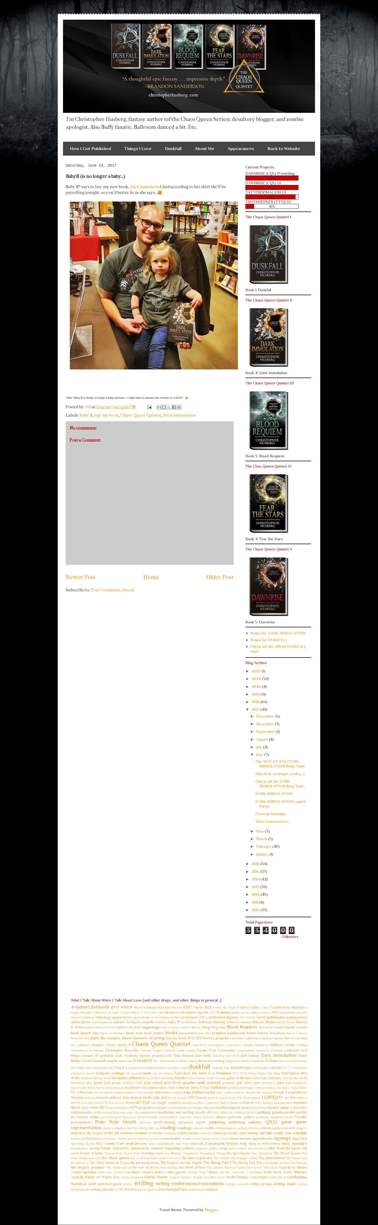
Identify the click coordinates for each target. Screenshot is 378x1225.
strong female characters (109, 1148)
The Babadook (261, 1153)
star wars (182, 1144)
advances (171, 1012)
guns (281, 1083)
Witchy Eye (110, 1177)
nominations (148, 1112)
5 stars (242, 1007)
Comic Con (206, 1050)
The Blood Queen (286, 1153)
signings (282, 1138)
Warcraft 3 (240, 1172)
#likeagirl (163, 1007)
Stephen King (236, 1144)
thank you (162, 1153)
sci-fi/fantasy (91, 1139)
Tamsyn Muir (113, 1153)
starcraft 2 (198, 1144)
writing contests (236, 1184)
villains (212, 1172)
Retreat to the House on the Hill (95, 1133)
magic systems (169, 1103)
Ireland (177, 1092)
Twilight (76, 1172)
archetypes (189, 1017)
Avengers (133, 1022)
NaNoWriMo (299, 1108)
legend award (217, 1098)
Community (226, 1050)
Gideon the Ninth (294, 1078)
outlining (264, 1112)
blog (206, 1027)
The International (271, 1158)
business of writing (149, 1038)
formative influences (129, 1077)
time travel (254, 1167)
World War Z (277, 1177)
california (251, 1038)
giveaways (78, 1083)
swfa (232, 1148)
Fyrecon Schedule (270, 814)
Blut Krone (266, 1027)
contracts (291, 1050)
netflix (97, 1112)
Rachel (132, 1128)
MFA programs (142, 1108)
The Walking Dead (119, 1167)
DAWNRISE (143, 1060)
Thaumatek (190, 1153)
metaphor (122, 1108)
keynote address (109, 1098)
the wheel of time (192, 1167)
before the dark (129, 1027)
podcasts (235, 1117)
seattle (122, 1139)
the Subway (299, 1163)
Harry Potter (105, 1088)
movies (273, 1107)
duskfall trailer (240, 1068)
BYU (191, 1038)
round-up (220, 1133)
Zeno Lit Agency (146, 1189)
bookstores (188, 1033)
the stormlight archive (274, 1163)
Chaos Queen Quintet (140, 415)
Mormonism (212, 1108)
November (265, 724)
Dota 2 (119, 1068)
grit (239, 1083)
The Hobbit (221, 1158)
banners (246, 1022)
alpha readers (260, 1012)
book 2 (280, 1027)
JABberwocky (203, 1092)
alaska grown (240, 1012)
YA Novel (126, 1189)
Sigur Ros (299, 1139)
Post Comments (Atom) (112, 589)
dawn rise (125, 1061)
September (266, 731)
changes (97, 1045)
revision (140, 1133)
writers (128, 1184)
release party (270, 1128)
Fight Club (265, 1073)
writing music (285, 1183)
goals (98, 1083)
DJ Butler (272, 1061)
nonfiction (166, 1112)
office (224, 1112)
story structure (294, 1143)
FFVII (243, 1073)
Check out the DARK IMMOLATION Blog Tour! (279, 783)
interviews (163, 1092)
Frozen (191, 1078)
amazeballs (287, 1012)
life (287, 1098)
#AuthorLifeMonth (90, 1007)
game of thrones (239, 1078)
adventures (188, 1012)
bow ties (204, 1033)
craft (118, 1056)
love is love (117, 1103)
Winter (90, 1177)
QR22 (271, 1122)
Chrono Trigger (151, 1050)
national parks (81, 1112)
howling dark (236, 1088)
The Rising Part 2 (245, 1163)
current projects (151, 1056)
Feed (211, 1073)
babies (162, 1022)
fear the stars (195, 1073)
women (175, 1177)
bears (113, 1027)
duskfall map (220, 1068)
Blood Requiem (242, 1027)
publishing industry (245, 1122)
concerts (262, 1050)
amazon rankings (82, 1017)
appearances (122, 1017)
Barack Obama (264, 1022)
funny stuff (205, 1078)
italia (187, 1092)
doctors (284, 1061)
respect (301, 1128)
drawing (130, 1068)
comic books (186, 1050)
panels (277, 1112)
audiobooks (275, 1017)
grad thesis (172, 1083)
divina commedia (252, 1061)
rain (151, 1128)
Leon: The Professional (244, 1098)
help (144, 1088)
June (260, 754)
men (112, 1108)
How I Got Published (90, 148)
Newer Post (81, 577)
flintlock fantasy (92, 1078)
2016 (255, 863)
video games (176, 1172)
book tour (134, 1033)
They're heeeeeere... (272, 821)
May (260, 831)
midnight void (164, 1108)
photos (221, 1117)
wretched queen (109, 1184)
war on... (225, 1172)
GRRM (247, 1083)
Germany (274, 1078)
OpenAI (250, 1112)
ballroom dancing (212, 1022)
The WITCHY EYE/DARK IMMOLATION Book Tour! (279, 763)
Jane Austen (225, 1092)
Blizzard (196, 1027)
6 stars (254, 1007)
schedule (299, 1133)
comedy (170, 1050)
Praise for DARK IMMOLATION (277, 633)
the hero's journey (197, 1157)
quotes (108, 1128)
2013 (255, 886)
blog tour (219, 1027)
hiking (163, 1088)
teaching (147, 1153)
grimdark (214, 1083)
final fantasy (290, 1073)
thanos (176, 1153)
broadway (277, 1033)
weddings (255, 1172)
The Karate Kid (296, 1158)
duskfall (199, 1066)
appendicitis (141, 1017)
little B (75, 1103)
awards (148, 1022)
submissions (140, 1148)
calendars (237, 1038)
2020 (256, 686)
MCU (104, 1108)
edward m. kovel (82, 1073)
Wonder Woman (192, 1177)
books (171, 1032)
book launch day (85, 1033)
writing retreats (102, 1189)
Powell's (300, 1117)
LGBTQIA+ (273, 1097)
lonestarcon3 (90, 1103)
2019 (255, 694)
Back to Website (283, 148)
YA (116, 1189)
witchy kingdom (131, 1177)
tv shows (299, 1167)
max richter (90, 1108)
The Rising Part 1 (217, 1162)
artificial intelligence (223, 1017)
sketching (78, 1144)
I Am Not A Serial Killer (291, 1088)
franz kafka (166, 1078)
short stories (240, 1138)
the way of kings (166, 1167)
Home (151, 577)
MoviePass (259, 1108)
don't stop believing (99, 1068)
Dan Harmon (184, 1056)
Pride (100, 1122)
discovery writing (211, 1061)
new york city (129, 1112)
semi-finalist (171, 1139)
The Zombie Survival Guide (226, 1167)
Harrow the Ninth (83, 1088)
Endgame (103, 1073)
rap (157, 1128)
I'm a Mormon (82, 1092)
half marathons (296, 1083)
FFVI (236, 1073)
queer (286, 1122)
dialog (193, 1061)
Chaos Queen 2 (118, 1045)
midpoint (181, 1108)
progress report (191, 1122)
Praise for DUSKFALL (269, 640)
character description (208, 1045)
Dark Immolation (145, 186)
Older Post (220, 577)
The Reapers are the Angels (181, 1163)
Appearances (241, 148)
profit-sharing (164, 1122)
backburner (189, 1022)
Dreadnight (145, 1068)
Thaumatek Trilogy (212, 1153)
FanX (178, 1073)
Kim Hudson (132, 1098)
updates (90, 1172)
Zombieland (195, 1189)
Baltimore (233, 1022)
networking (111, 1112)
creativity (131, 1056)
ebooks (276, 1068)
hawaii (119, 1088)
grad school (153, 1083)
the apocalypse (238, 1153)
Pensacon (129, 1117)
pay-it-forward (110, 1117)
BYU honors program (212, 1038)
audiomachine (296, 1017)
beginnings (151, 1027)
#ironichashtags (145, 1007)
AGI (212, 1012)
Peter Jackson (204, 1117)
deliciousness (168, 1061)
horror (184, 1087)
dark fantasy (250, 1056)
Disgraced (232, 1061)
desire (183, 1061)
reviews (126, 1133)
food (107, 1078)
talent (262, 1148)
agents (203, 1012)
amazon (301, 1012)
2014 (256, 879)
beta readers (181, 1027)
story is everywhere (264, 1144)
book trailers (154, 1033)
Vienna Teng (196, 1172)
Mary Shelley (264, 1103)
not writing (185, 1112)
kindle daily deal (155, 1098)
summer (157, 1148)
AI (217, 1012)
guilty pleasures (264, 1083)
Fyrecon (219, 1078)
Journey (90, 1098)
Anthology (103, 1017)
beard (103, 1027)
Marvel (248, 1103)
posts (289, 1117)
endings (118, 1073)
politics (249, 1117)
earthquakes (261, 1068)
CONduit (277, 1050)
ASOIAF (250, 1017)
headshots (133, 1088)
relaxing (253, 1128)
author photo (81, 1022)
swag (223, 1148)
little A (302, 1098)
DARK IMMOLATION (274, 793)
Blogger (211, 1209)
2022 (256, 678)
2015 (255, 871)
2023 (256, 671)
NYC (216, 1112)
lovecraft (132, 1103)
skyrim (90, 1144)
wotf (92, 1183)
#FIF (115, 1007)
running (252, 1133)
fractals (152, 1078)
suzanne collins (207, 1148)
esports (136, 1073)
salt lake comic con (275, 1133)
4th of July (229, 1007)
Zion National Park (172, 1189)
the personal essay (144, 1163)
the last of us (80, 1163)
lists (294, 1098)
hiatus (153, 1088)
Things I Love (137, 148)
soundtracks (165, 1144)
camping (265, 1038)
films (277, 1073)
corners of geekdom (98, 1056)
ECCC (287, 1068)
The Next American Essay (109, 1163)
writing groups (261, 1184)
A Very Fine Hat (152, 1012)
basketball (91, 1027)
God (107, 1083)
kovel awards (177, 1098)
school (75, 1139)
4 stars (216, 1007)
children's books (282, 1045)
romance (205, 1133)
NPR (209, 1112)
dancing (218, 1056)
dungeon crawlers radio (171, 1068)
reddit (209, 1128)
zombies (211, 1189)
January (263, 854)
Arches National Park (165, 1017)
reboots (198, 1128)
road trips (170, 1133)
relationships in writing (231, 1128)
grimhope (228, 1083)
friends (180, 1078)
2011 (255, 902)
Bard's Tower (286, 1022)
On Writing (236, 1112)
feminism (223, 1073)
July (259, 747)
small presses (136, 1144)
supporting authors (179, 1148)
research (288, 1128)
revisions (155, 1133)
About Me (204, 148)
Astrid (260, 1017)
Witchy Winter (156, 1177)
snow (152, 1144)
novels (200, 1112)
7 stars (264, 1007)
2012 (256, 894)
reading (168, 1127)
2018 (255, 701)
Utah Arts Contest (111, 1172)
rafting (142, 1128)
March (262, 838)
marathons (189, 1103)
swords (241, 1148)
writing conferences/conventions (189, 1183)
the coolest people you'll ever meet (155, 1158)
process (145, 1122)
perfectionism (148, 1117)
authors (119, 1022)
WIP (98, 1177)
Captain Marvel (283, 1038)
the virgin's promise (87, 1167)
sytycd (252, 1148)
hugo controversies (260, 1088)
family (146, 1073)
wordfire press (214, 1177)
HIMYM (173, 1088)
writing (143, 1182)
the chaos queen (115, 1157)
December (265, 716)
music (285, 1107)
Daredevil (232, 1056)
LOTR (104, 1103)
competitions (246, 1050)
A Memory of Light (106, 1012)
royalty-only (236, 1133)
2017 (255, 709)
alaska (225, 1012)
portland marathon (270, 1117)
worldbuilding (297, 1177)
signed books (262, 1139)
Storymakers (79, 1148)
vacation (132, 1172)
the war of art (143, 1167)
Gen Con (259, 1078)
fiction (252, 1073)
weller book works (278, 1172)
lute (154, 1103)
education (300, 1068)
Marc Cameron (208, 1103)
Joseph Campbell (287, 1092)
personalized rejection (175, 1117)
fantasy (168, 1073)
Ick (96, 1092)
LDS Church (197, 1098)
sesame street (191, 1139)
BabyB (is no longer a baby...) (279, 773)
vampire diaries (153, 1172)
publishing (217, 1122)
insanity (148, 1092)
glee (89, 1083)
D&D (169, 1056)
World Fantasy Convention (246, 1177)
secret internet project (144, 1139)
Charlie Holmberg (255, 1045)
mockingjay (195, 1108)
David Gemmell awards (100, 1061)
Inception (106, 1092)
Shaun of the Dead (215, 1139)
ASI (241, 1017)
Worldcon (79, 1183)
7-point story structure (287, 1007)
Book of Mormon (112, 1033)
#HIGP (126, 1007)
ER (128, 1073)
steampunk (216, 1144)
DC (156, 1061)
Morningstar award (236, 1108)
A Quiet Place (130, 1012)
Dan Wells (203, 1056)
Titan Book (271, 1167)
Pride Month (122, 1122)
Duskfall (173, 148)
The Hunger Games (244, 1158)
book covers (296, 1027)
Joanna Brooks (245, 1092)
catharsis (83, 1045)
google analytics (123, 1083)
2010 (256, 910)
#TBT (187, 1007)
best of (166, 1027)
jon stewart (264, 1092)
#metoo (176, 1007)
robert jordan (188, 1133)
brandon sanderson (228, 1033)
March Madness (231, 1103)
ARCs (203, 1017)
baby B (86, 415)
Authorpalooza (102, 1022)
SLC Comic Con (110, 1143)
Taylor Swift (131, 1153)
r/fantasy (120, 1128)
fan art (157, 1073)
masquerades (283, 1103)
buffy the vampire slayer (111, 1038)
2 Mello (198, 1007)
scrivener (109, 1139)
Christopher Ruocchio (122, 1050)
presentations (81, 1122)
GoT (139, 1083)
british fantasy (257, 1033)
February (264, 846)
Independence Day (128, 1092)
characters (233, 1045)
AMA (275, 1012)
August (262, 739)
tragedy (285, 1167)
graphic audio (194, 1082)
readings (184, 1128)
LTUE (145, 1102)
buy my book (106, 415)
